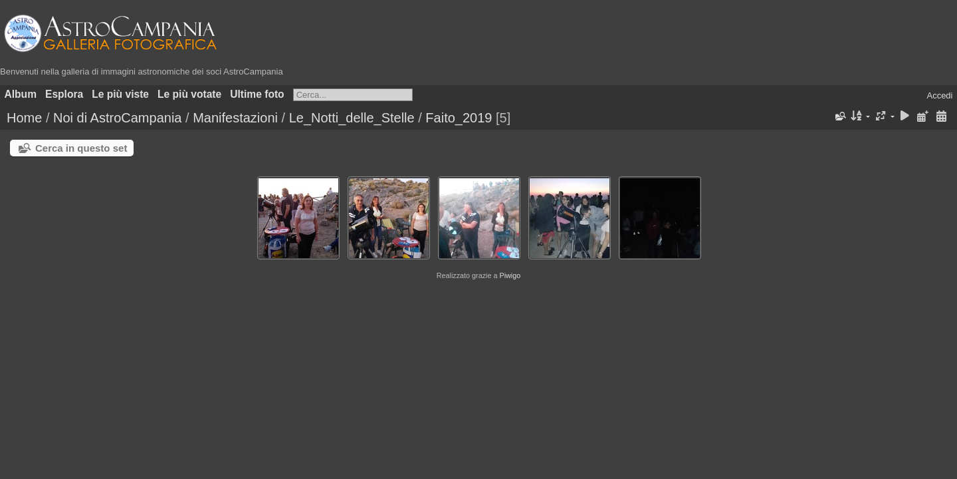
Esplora (64, 94)
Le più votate (189, 94)
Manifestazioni (235, 117)
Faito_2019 (458, 117)
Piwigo (509, 275)
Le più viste (120, 94)
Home (24, 117)
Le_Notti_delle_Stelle (352, 117)
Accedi (939, 95)
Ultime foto (257, 94)
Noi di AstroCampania (117, 117)
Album (21, 94)
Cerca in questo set (81, 148)
